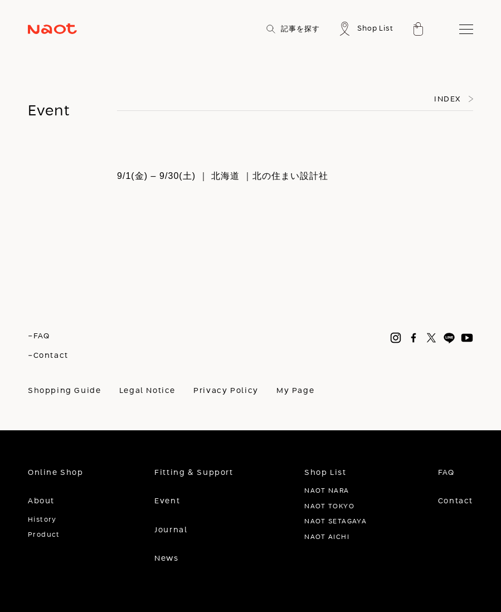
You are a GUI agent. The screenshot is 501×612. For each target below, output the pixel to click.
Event (167, 501)
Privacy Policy (226, 391)
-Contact (48, 356)
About (41, 501)
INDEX (447, 99)
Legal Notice (147, 391)
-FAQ (39, 336)
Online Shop (56, 473)
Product (44, 535)
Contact (455, 501)
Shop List (325, 473)
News (166, 558)
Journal (170, 530)
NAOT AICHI (326, 537)
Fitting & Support (193, 473)
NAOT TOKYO (329, 506)
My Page (295, 391)
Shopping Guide (64, 391)
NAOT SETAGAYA (335, 521)
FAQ (446, 473)
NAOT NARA (326, 491)
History (42, 520)
